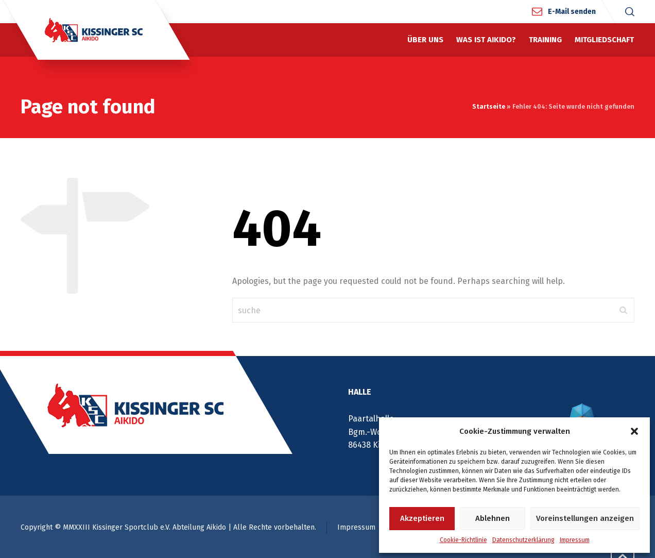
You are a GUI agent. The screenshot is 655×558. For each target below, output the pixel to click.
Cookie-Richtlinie (463, 540)
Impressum (575, 540)
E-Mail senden (572, 11)
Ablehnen (492, 518)
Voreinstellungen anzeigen (585, 518)
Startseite (488, 106)
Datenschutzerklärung (523, 540)
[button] (634, 431)
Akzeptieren (422, 518)
